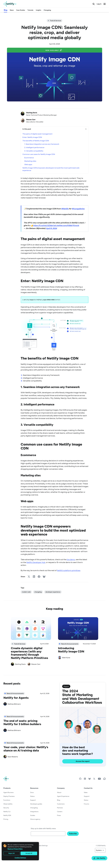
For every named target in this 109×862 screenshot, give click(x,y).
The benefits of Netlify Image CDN (36, 141)
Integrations (34, 812)
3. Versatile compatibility (33, 151)
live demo (71, 559)
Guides (32, 815)
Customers (61, 804)
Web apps (28, 164)
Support (33, 800)
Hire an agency (35, 819)
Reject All (11, 853)
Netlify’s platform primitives (68, 570)
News (12, 10)
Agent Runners (8, 792)
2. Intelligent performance (34, 147)
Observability (7, 804)
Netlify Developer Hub (35, 562)
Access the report (83, 761)
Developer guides (36, 804)
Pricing (5, 819)
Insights (38, 10)
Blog (5, 10)
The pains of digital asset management (37, 134)
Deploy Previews (9, 796)
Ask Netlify (99, 858)
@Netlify (65, 209)
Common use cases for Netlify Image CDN (39, 154)
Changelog (47, 10)
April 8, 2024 (51, 228)
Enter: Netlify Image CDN (32, 137)
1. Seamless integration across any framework (41, 144)
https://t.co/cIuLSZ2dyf (43, 225)
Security (6, 808)
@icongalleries (78, 209)
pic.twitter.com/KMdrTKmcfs (66, 225)
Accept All (29, 853)
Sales (85, 792)
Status (32, 796)
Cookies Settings (20, 857)
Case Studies (20, 10)
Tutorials (30, 10)
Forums (86, 804)
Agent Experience (63, 796)
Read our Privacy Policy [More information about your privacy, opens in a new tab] (15, 849)
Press (59, 815)
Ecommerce (29, 158)
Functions (6, 800)
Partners (60, 808)
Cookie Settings (42, 845)
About (59, 792)
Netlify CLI (6, 812)
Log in (99, 4)
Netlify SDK (7, 815)
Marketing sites (30, 161)
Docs (32, 792)
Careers (59, 812)
